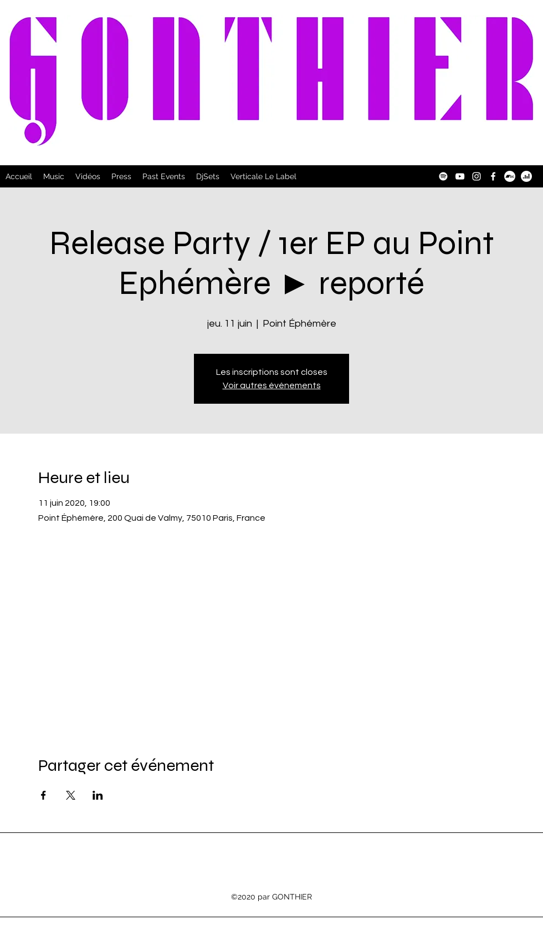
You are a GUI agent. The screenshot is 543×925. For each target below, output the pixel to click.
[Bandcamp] (509, 176)
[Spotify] (443, 176)
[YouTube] (459, 176)
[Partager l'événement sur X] (70, 795)
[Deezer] (526, 176)
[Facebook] (493, 176)
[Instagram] (476, 176)
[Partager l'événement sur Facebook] (43, 795)
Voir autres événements (272, 385)
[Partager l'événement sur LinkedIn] (98, 795)
